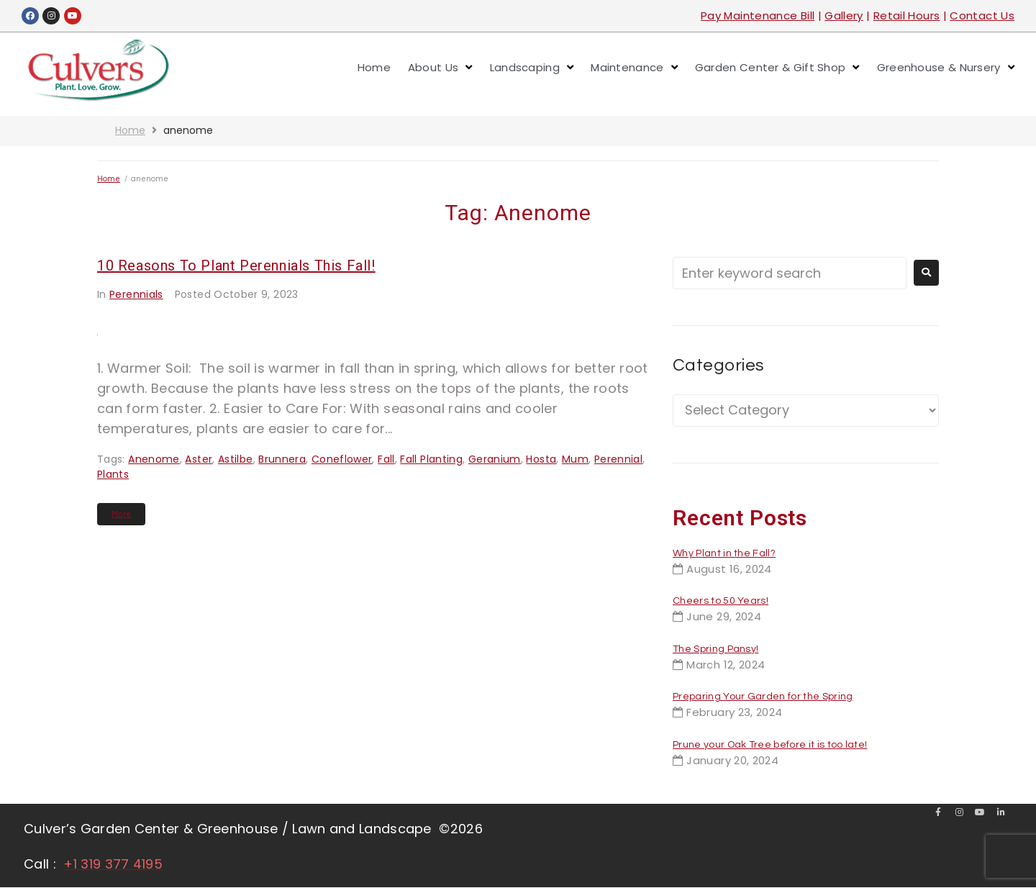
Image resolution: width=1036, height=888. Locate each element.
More (121, 514)
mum (575, 459)
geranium (494, 459)
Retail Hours (906, 15)
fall (386, 459)
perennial (618, 459)
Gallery (843, 15)
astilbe (235, 459)
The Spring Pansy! (715, 649)
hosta (541, 459)
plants (113, 474)
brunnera (282, 459)
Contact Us (982, 15)
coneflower (342, 459)
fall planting (431, 459)
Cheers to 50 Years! (720, 601)
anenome (154, 459)
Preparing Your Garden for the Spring (763, 697)
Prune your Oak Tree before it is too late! (770, 745)
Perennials (136, 294)
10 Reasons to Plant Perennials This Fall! (236, 265)
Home (130, 130)
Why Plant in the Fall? (724, 553)
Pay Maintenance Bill (757, 15)
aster (198, 459)
